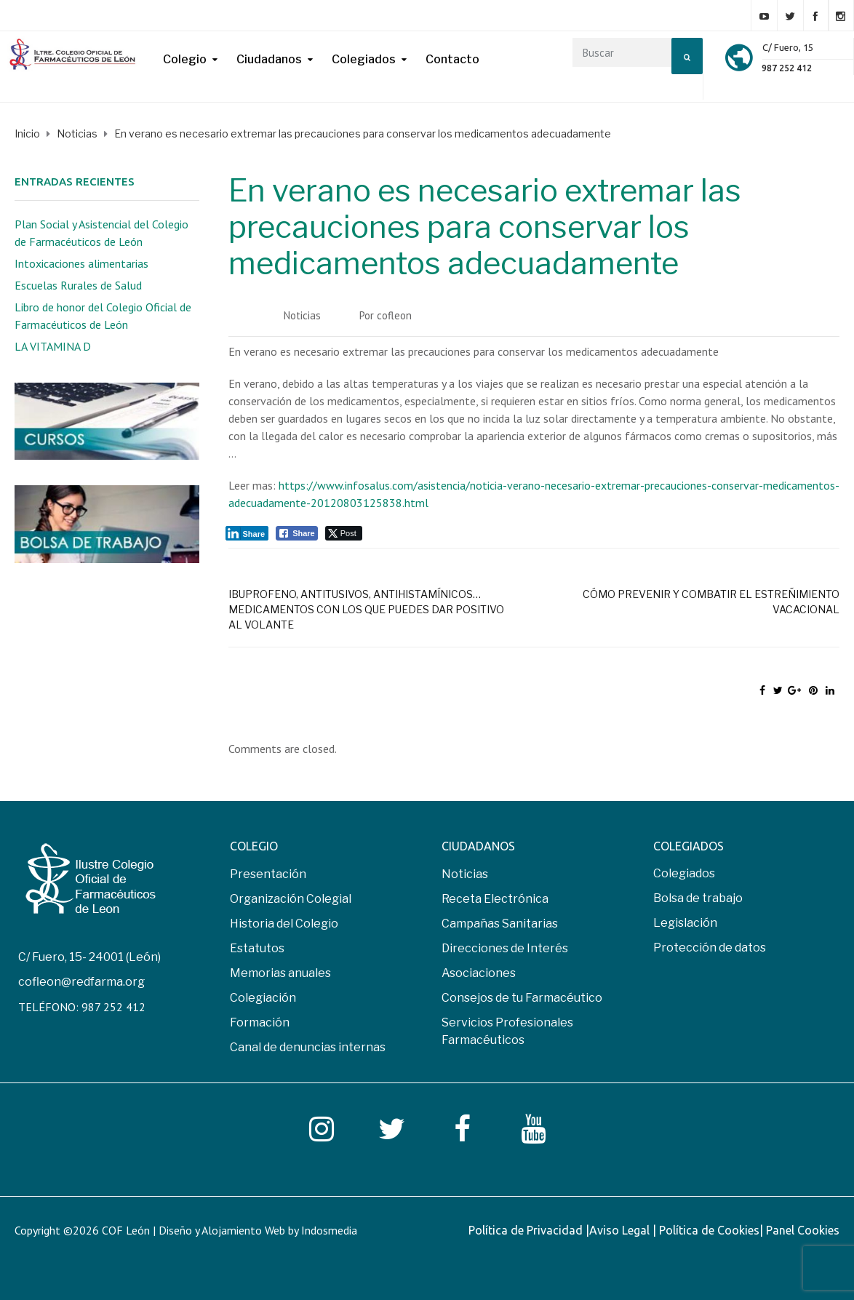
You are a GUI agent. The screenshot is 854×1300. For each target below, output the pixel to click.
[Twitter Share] (343, 533)
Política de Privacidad (527, 1230)
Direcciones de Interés (505, 948)
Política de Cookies (709, 1230)
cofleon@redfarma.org (81, 982)
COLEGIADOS (688, 846)
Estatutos (257, 948)
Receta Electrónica (495, 899)
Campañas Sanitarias (500, 923)
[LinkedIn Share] (247, 533)
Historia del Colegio (284, 923)
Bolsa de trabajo (698, 898)
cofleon (394, 315)
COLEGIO (254, 846)
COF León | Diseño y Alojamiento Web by (229, 1230)
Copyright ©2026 (58, 1230)
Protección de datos (709, 947)
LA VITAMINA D (53, 346)
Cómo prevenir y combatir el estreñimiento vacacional (711, 601)
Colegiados (364, 59)
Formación (260, 1022)
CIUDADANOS (478, 846)
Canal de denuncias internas (308, 1047)
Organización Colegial (290, 899)
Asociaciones (479, 973)
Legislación (685, 923)
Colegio (185, 59)
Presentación (268, 874)
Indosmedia (329, 1230)
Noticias (302, 315)
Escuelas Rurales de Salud (78, 285)
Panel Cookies (802, 1230)
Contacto (452, 59)
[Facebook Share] (297, 533)
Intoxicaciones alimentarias (81, 263)
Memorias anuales (280, 973)
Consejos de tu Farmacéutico (522, 998)
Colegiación (263, 998)
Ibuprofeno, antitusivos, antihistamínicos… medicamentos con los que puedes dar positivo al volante (366, 609)
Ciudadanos (269, 59)
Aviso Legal (621, 1230)
